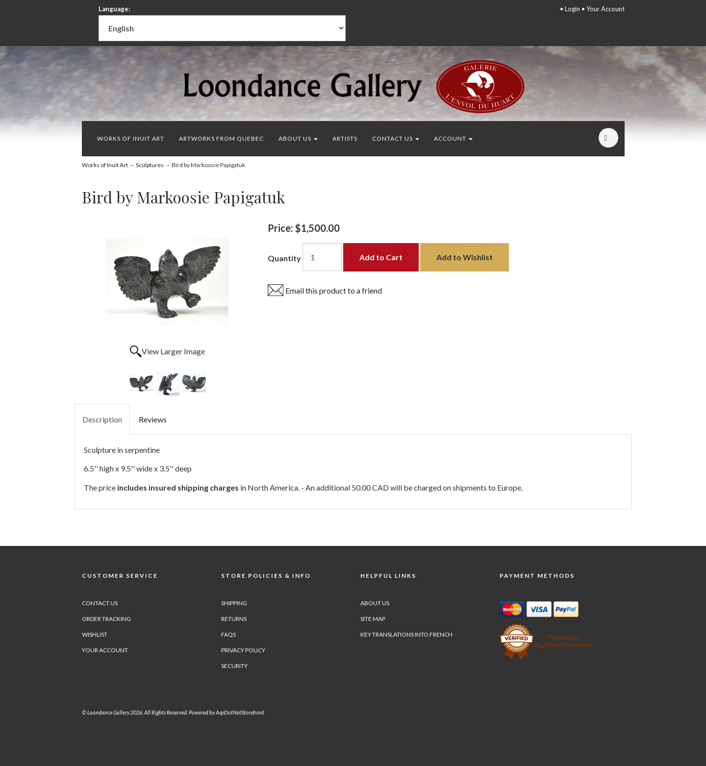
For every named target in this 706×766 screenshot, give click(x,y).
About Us (298, 138)
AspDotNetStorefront (240, 712)
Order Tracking (106, 618)
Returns (234, 618)
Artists (344, 138)
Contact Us (395, 138)
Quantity (284, 258)
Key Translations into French (406, 634)
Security (234, 665)
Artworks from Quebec (221, 138)
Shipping (234, 603)
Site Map (372, 618)
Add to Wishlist (464, 257)
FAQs (228, 634)
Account (453, 138)
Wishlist (94, 634)
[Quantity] (322, 257)
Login (572, 9)
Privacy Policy (243, 650)
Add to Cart (381, 257)
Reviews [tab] (153, 419)
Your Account (605, 9)
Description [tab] (102, 419)
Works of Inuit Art (130, 138)
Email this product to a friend (333, 290)
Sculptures (150, 165)
